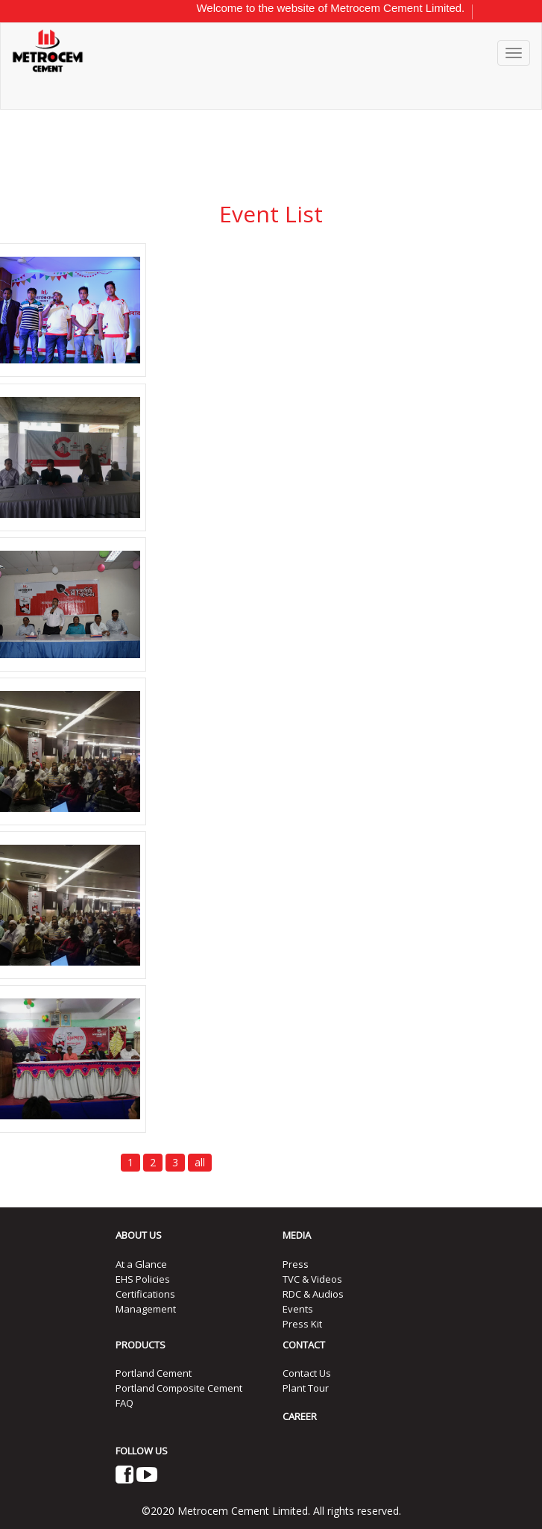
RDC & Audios (313, 1294)
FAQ (124, 1403)
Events (298, 1309)
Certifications (145, 1294)
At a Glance (141, 1264)
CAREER (300, 1416)
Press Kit (302, 1324)
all (200, 1162)
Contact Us (307, 1373)
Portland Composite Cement (179, 1388)
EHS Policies (143, 1279)
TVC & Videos (312, 1279)
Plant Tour (306, 1388)
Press (296, 1264)
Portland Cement (154, 1373)
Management (146, 1309)
